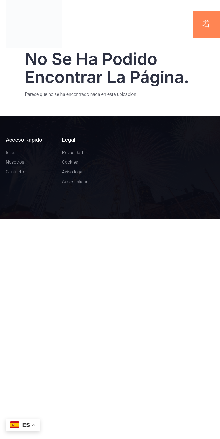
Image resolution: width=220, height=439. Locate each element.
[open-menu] (206, 24)
